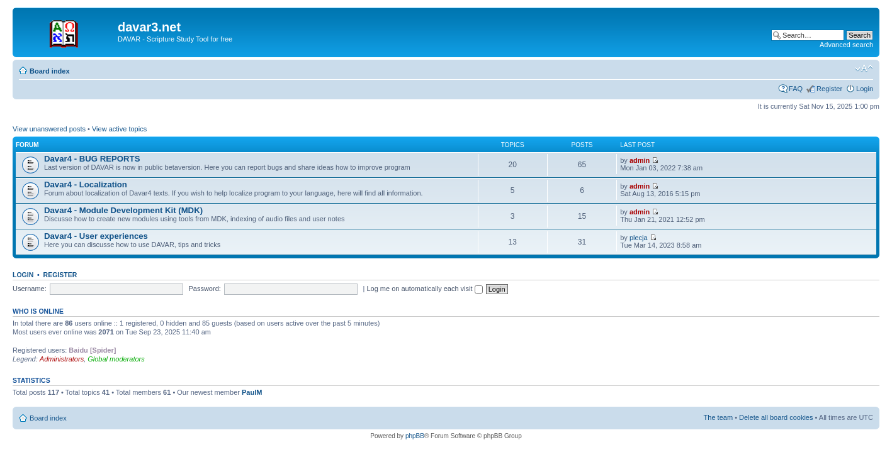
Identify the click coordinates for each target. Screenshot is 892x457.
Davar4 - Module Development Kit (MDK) (123, 210)
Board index (50, 71)
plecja (638, 237)
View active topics (119, 129)
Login (864, 88)
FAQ (796, 88)
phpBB (414, 435)
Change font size (864, 68)
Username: (30, 288)
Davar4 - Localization (85, 184)
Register (829, 88)
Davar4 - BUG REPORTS (92, 158)
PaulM (252, 392)
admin (639, 160)
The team (718, 417)
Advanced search (846, 44)
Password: (204, 288)
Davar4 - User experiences (96, 236)
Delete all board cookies (776, 417)
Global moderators (116, 359)
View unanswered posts (49, 129)
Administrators (62, 359)
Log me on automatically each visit (424, 288)
